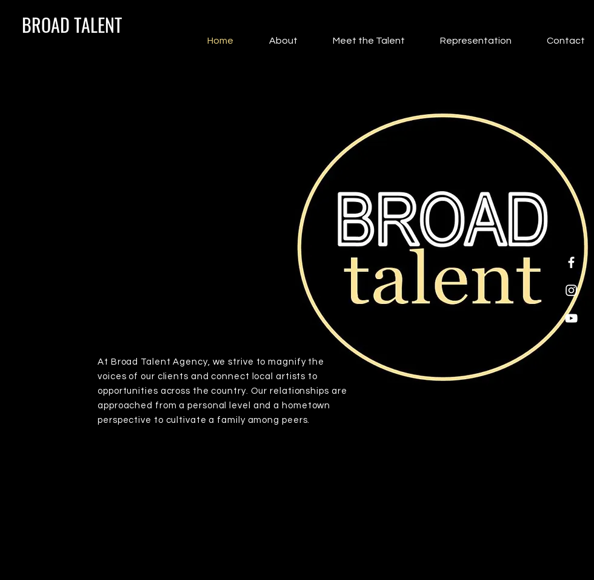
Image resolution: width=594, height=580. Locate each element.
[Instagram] (571, 290)
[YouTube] (571, 318)
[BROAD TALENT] (71, 25)
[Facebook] (571, 262)
